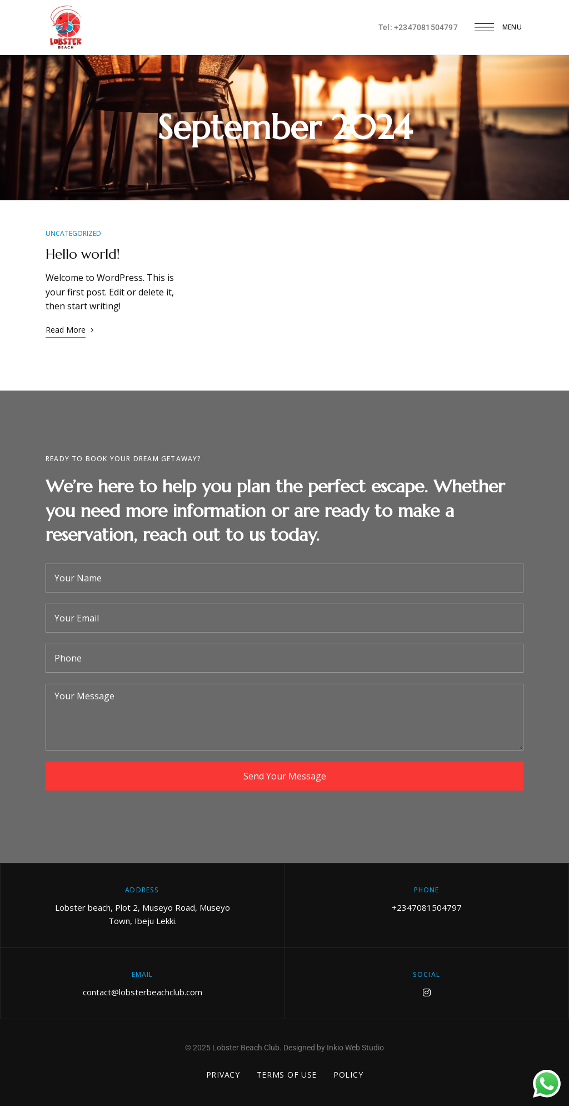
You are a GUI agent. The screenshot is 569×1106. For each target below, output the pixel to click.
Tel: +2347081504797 (418, 27)
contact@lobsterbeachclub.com (142, 992)
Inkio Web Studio (355, 1047)
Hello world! (83, 254)
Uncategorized (73, 233)
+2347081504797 (427, 907)
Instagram (427, 992)
